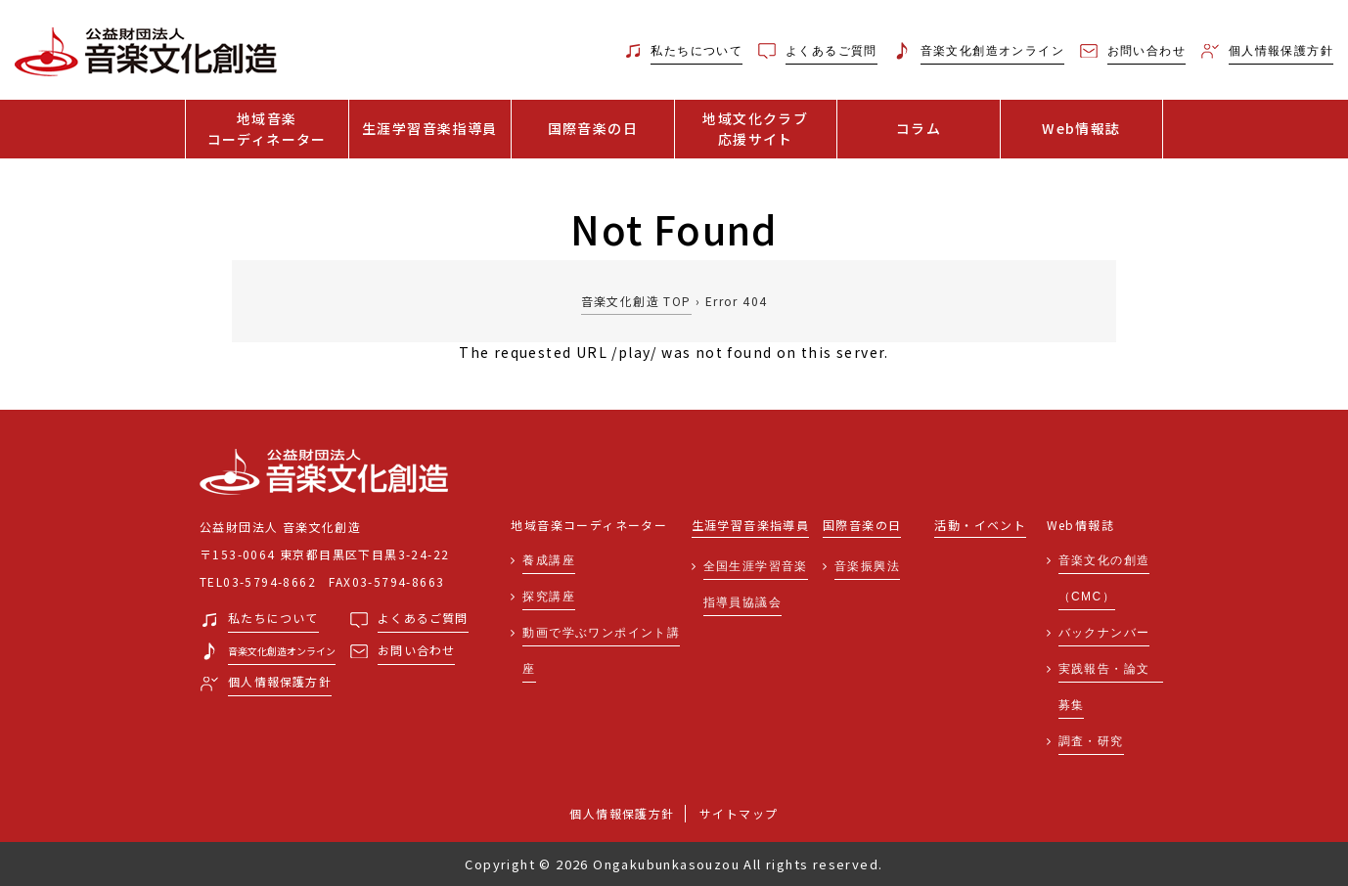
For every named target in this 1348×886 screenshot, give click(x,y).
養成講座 (548, 560)
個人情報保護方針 (621, 813)
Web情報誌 (1081, 128)
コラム (918, 128)
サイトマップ (738, 813)
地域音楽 (267, 129)
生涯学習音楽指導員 (430, 128)
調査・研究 (1091, 741)
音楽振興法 (867, 566)
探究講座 (548, 596)
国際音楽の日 (593, 128)
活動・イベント (980, 525)
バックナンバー (1104, 633)
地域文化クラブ (756, 129)
